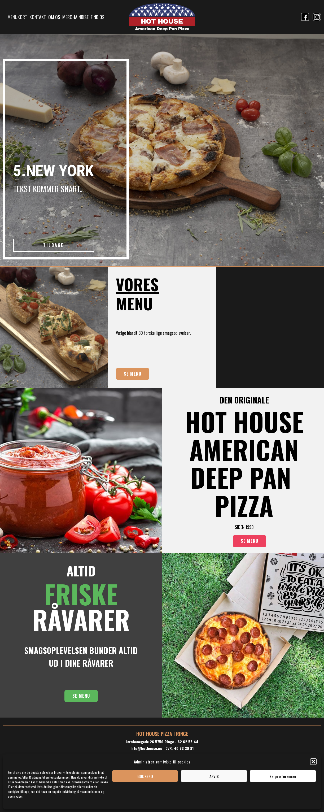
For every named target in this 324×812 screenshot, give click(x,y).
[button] (313, 761)
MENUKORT (17, 17)
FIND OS (97, 17)
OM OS (54, 17)
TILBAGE (53, 245)
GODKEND (145, 776)
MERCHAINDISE (75, 17)
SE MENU (132, 374)
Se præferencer (282, 776)
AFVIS (214, 776)
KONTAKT (37, 17)
